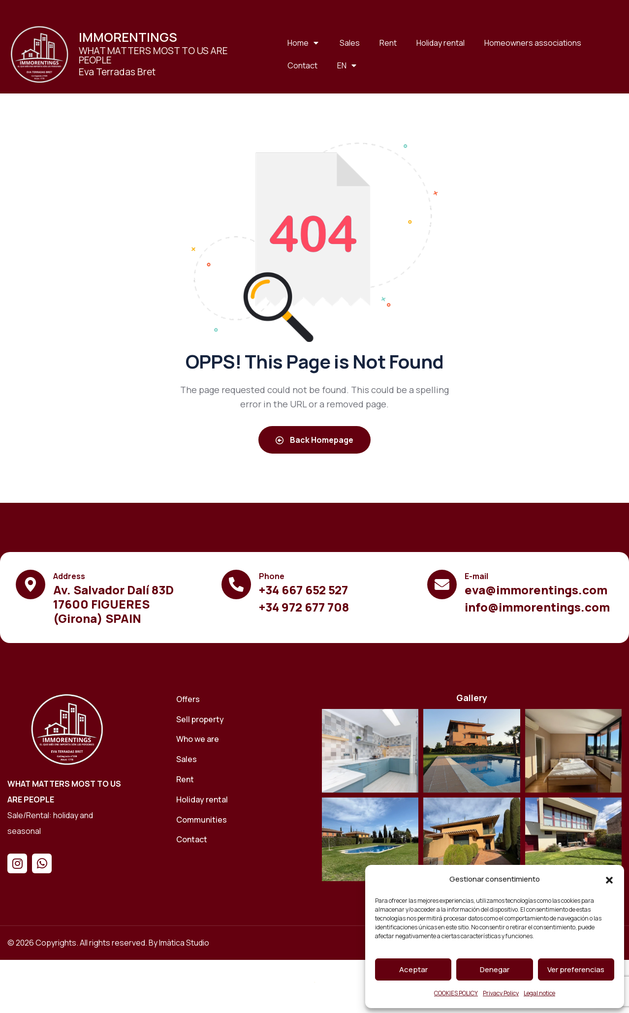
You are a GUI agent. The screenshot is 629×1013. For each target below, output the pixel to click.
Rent (388, 42)
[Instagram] (17, 863)
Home (303, 43)
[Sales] (242, 759)
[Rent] (242, 779)
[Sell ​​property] (242, 719)
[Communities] (242, 820)
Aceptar (413, 969)
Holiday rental (440, 42)
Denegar (494, 969)
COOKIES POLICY (456, 993)
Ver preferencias (575, 969)
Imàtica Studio (184, 942)
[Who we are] (242, 739)
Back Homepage (314, 439)
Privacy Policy (501, 993)
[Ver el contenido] (39, 54)
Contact (302, 65)
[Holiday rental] (242, 800)
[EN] (347, 65)
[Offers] (242, 699)
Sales (350, 42)
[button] (609, 880)
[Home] (67, 729)
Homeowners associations (532, 42)
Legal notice (539, 993)
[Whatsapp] (42, 863)
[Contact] (242, 839)
